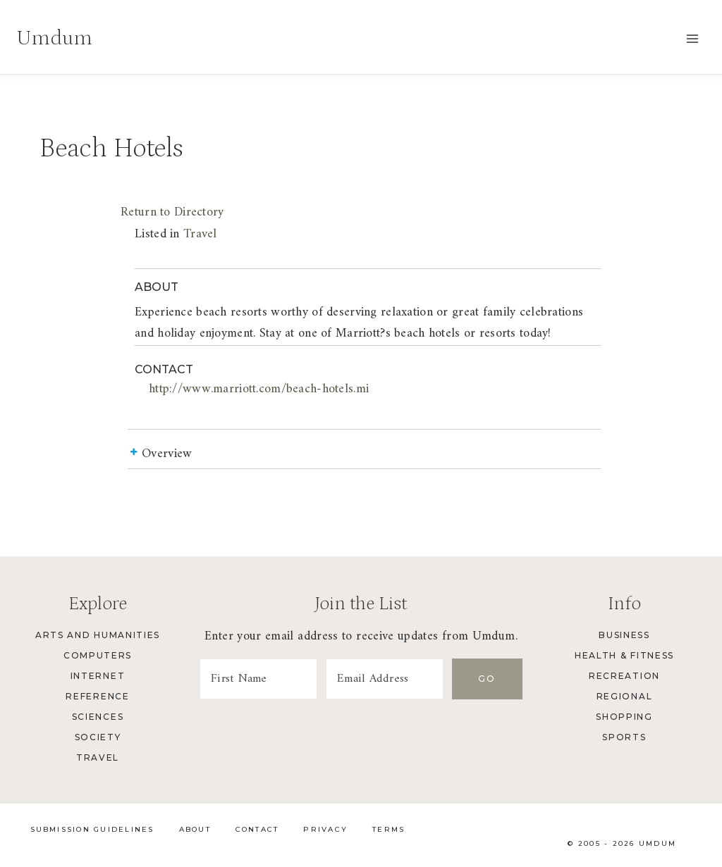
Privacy (325, 829)
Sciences (97, 716)
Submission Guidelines (92, 829)
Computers (97, 655)
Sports (624, 737)
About (195, 829)
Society (98, 737)
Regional (624, 696)
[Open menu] (692, 38)
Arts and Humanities (97, 635)
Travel (200, 234)
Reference (97, 696)
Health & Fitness (624, 655)
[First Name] (258, 679)
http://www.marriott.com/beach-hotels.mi (259, 389)
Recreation (624, 675)
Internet (98, 675)
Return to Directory (172, 212)
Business (624, 635)
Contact (257, 829)
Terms (388, 829)
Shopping (624, 716)
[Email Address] (384, 679)
